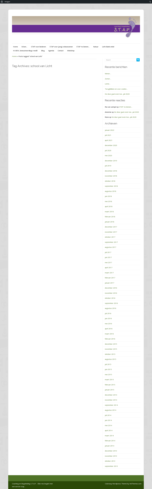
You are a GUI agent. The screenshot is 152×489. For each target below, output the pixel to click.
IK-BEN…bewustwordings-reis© (25, 50)
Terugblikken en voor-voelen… (116, 89)
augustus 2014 (110, 410)
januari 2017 (109, 283)
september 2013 (111, 466)
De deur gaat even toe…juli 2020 (117, 94)
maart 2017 (109, 273)
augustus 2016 (110, 308)
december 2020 (111, 145)
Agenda (51, 50)
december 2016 (111, 288)
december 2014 (111, 395)
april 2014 (108, 430)
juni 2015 (108, 369)
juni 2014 (108, 420)
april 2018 (108, 206)
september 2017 (111, 242)
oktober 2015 (110, 354)
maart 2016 (109, 334)
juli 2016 (108, 313)
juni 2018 (108, 196)
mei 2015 (108, 374)
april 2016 (108, 328)
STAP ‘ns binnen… (83, 47)
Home (15, 47)
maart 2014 (109, 435)
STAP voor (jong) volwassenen (61, 47)
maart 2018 (109, 211)
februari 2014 (110, 441)
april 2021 (108, 140)
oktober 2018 (110, 181)
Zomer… (108, 79)
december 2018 (111, 171)
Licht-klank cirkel (108, 47)
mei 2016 (108, 323)
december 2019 (111, 161)
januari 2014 (109, 446)
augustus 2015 (110, 359)
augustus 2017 (110, 247)
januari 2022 (109, 130)
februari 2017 (110, 278)
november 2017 (111, 232)
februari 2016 (110, 339)
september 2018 (111, 186)
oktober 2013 (110, 461)
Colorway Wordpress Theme (116, 484)
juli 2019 (108, 166)
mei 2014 (108, 425)
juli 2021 (108, 135)
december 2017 (111, 227)
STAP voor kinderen (38, 47)
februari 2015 (110, 385)
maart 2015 (109, 379)
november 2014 (111, 400)
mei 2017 (108, 262)
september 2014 (111, 405)
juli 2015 (108, 364)
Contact (61, 50)
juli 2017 (108, 252)
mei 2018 (108, 201)
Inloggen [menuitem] (7, 2)
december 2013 (111, 451)
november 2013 (111, 456)
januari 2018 (109, 222)
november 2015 (111, 349)
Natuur (95, 47)
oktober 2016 (110, 298)
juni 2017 (108, 257)
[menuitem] (2, 2)
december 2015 (111, 344)
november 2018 (111, 176)
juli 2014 (108, 415)
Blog (43, 50)
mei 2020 (108, 155)
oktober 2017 (110, 237)
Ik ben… (24, 47)
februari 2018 (110, 216)
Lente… (107, 84)
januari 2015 (109, 390)
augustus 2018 (110, 191)
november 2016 (111, 293)
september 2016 (111, 303)
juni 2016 (108, 318)
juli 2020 (108, 150)
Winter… (108, 73)
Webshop (70, 50)
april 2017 (108, 267)
